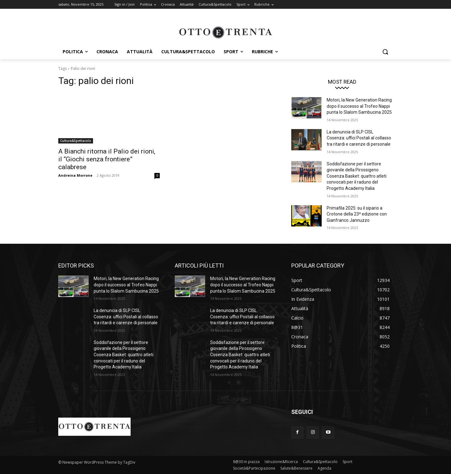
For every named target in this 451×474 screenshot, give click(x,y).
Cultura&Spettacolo (75, 140)
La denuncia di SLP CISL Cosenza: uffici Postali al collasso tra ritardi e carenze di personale (359, 138)
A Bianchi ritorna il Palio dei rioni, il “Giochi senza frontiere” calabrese (106, 159)
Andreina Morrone (75, 175)
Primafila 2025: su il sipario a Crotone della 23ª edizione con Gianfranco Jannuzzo (357, 214)
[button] (385, 51)
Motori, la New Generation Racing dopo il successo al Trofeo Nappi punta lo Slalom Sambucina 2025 (359, 106)
